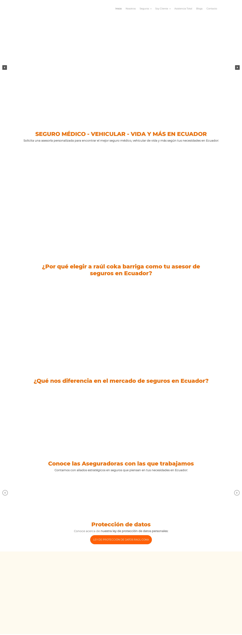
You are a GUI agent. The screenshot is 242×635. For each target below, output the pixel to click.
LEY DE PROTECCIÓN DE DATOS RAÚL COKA (121, 539)
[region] (121, 67)
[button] (4, 67)
